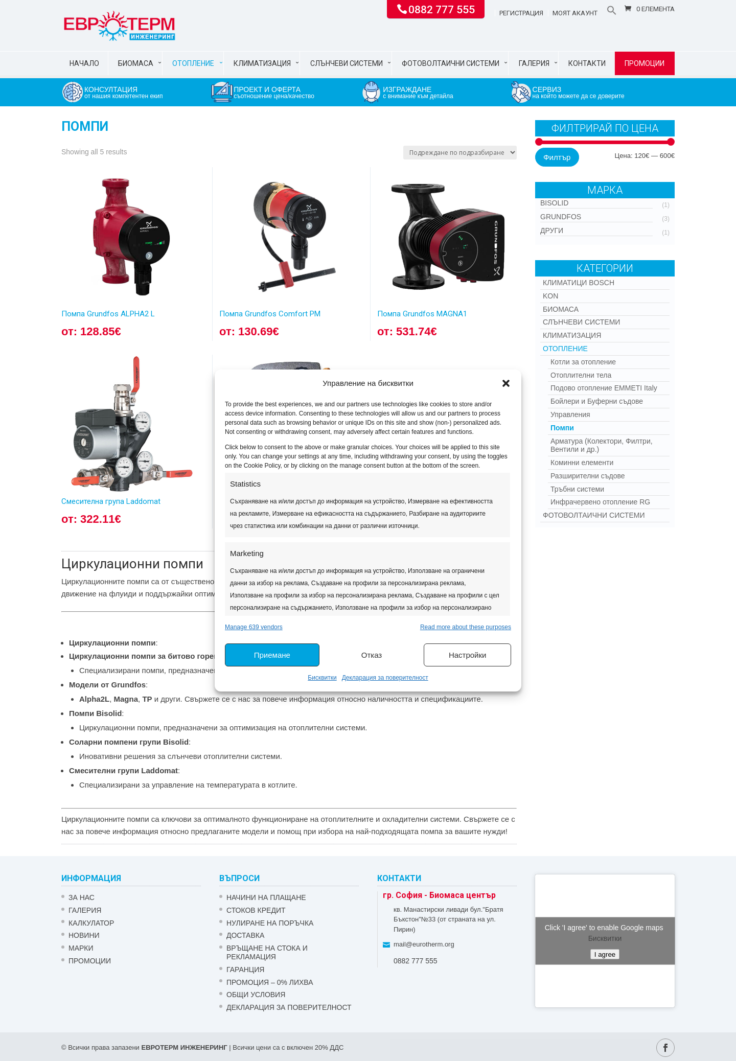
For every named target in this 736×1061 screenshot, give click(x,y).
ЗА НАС (81, 897)
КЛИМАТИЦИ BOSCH (578, 283)
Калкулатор (91, 923)
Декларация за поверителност (385, 677)
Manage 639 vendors (254, 627)
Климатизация (262, 63)
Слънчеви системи (346, 63)
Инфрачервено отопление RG (600, 502)
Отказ (371, 655)
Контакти (587, 63)
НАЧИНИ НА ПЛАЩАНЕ (266, 897)
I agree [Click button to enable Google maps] (605, 954)
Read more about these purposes (465, 627)
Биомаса (135, 63)
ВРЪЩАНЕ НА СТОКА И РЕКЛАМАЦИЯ (267, 952)
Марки (81, 948)
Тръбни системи (577, 489)
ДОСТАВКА (245, 935)
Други (551, 230)
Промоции (644, 63)
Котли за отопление (583, 362)
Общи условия (255, 994)
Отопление (193, 63)
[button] (506, 383)
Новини (84, 935)
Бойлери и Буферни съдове (596, 401)
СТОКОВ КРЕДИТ (256, 910)
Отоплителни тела (580, 375)
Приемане (272, 655)
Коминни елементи (581, 462)
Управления (570, 414)
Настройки (468, 655)
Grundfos (560, 217)
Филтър (556, 157)
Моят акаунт (575, 13)
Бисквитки (322, 677)
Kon (550, 296)
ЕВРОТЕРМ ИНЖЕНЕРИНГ (184, 1047)
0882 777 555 (441, 9)
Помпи (562, 428)
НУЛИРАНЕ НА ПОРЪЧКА (269, 923)
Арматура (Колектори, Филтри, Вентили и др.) (601, 445)
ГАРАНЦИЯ (245, 969)
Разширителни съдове (587, 476)
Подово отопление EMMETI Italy (603, 388)
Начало (84, 63)
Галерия (534, 63)
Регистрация (521, 13)
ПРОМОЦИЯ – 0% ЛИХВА (269, 982)
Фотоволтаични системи (450, 63)
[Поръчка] (460, 152)
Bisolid (554, 203)
